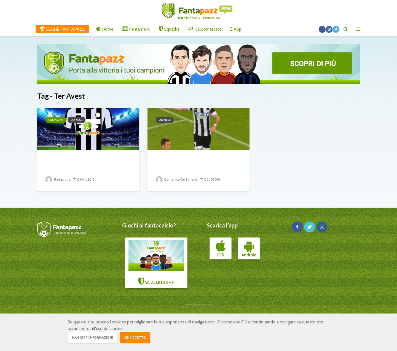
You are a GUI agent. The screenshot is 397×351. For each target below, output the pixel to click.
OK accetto (135, 337)
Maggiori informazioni (92, 337)
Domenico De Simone (176, 179)
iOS (221, 249)
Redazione (57, 179)
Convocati (56, 120)
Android (249, 249)
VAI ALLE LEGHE (156, 262)
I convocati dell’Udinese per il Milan (85, 164)
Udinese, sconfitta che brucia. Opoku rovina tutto (195, 164)
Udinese (76, 120)
